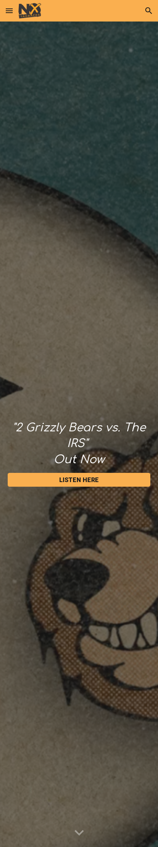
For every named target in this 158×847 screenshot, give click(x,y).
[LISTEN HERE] (79, 480)
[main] (79, 443)
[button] (9, 10)
